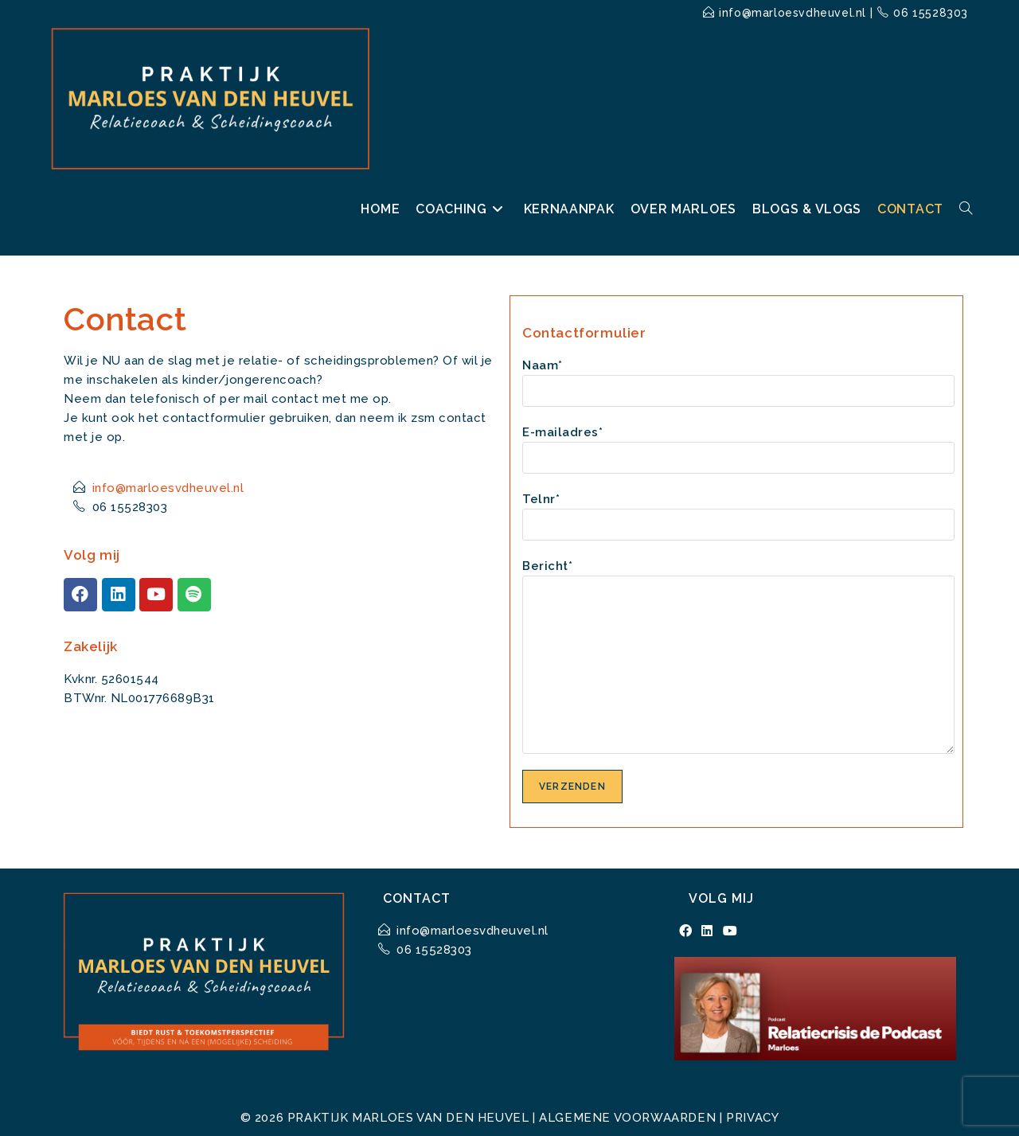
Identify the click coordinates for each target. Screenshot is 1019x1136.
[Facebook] (686, 931)
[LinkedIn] (707, 931)
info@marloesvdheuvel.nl (792, 12)
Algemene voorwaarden (627, 1118)
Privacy (752, 1118)
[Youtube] (730, 931)
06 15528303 (930, 12)
